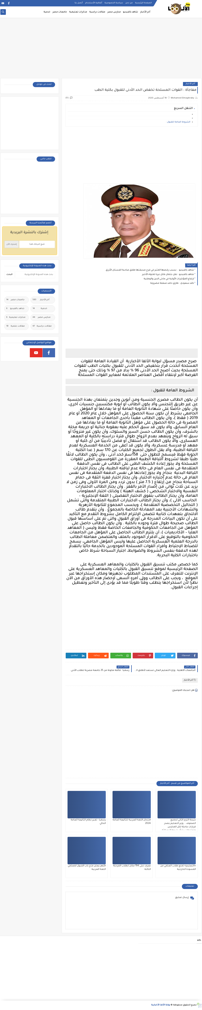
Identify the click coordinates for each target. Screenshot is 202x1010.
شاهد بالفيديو (130, 12)
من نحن (129, 3)
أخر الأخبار (145, 12)
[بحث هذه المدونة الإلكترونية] (35, 274)
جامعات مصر (60, 12)
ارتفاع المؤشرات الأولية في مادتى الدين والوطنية (169, 279)
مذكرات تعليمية (78, 12)
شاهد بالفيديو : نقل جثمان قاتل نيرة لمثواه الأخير (168, 274)
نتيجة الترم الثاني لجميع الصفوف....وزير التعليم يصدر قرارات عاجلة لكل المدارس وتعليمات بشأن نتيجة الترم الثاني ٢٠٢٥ (178, 827)
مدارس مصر (114, 12)
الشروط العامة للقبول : (178, 122)
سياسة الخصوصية (113, 3)
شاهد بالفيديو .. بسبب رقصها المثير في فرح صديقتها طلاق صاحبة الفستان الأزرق (150, 270)
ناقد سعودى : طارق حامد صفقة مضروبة (172, 283)
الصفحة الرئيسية (143, 3)
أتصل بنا (79, 3)
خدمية (47, 12)
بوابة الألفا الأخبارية (160, 1005)
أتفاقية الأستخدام (93, 3)
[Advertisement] (101, 49)
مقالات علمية (15, 326)
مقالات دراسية (97, 12)
